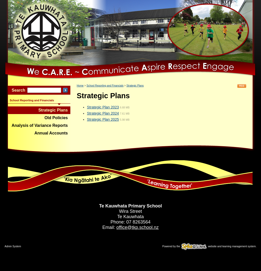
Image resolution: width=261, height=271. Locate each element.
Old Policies (56, 118)
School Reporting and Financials (32, 100)
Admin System (13, 246)
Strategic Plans (53, 110)
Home (80, 85)
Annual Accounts (51, 133)
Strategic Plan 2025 (103, 119)
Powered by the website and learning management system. (209, 246)
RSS (241, 86)
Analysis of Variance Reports (39, 125)
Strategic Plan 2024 (103, 113)
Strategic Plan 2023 (103, 107)
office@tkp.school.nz (137, 227)
